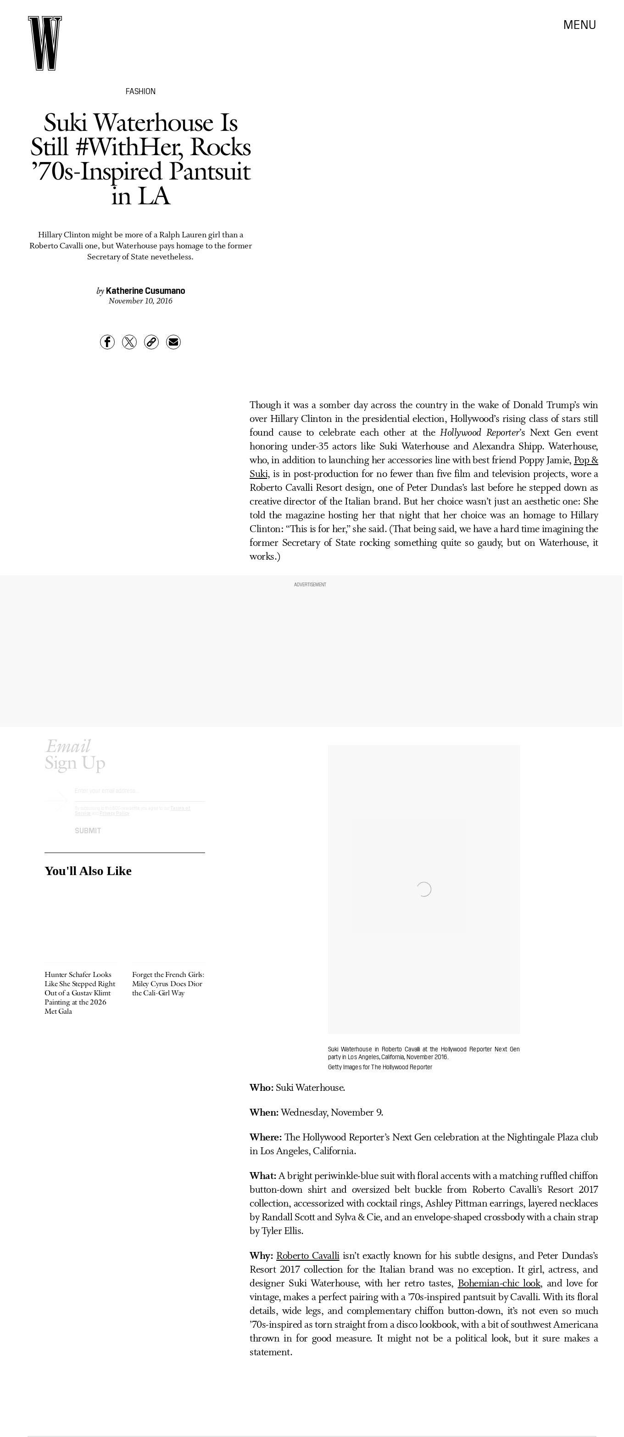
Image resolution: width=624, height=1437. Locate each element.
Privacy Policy (114, 821)
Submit (88, 837)
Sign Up (75, 761)
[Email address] (140, 801)
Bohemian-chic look (499, 1284)
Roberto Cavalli (307, 1256)
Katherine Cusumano (145, 290)
